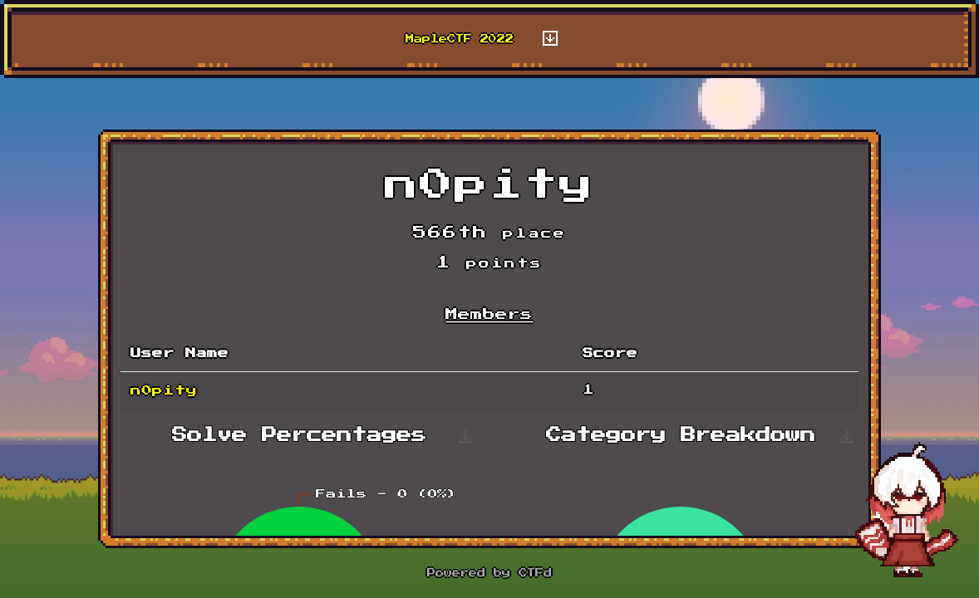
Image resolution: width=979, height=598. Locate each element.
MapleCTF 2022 (460, 39)
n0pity (163, 390)
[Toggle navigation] (550, 39)
